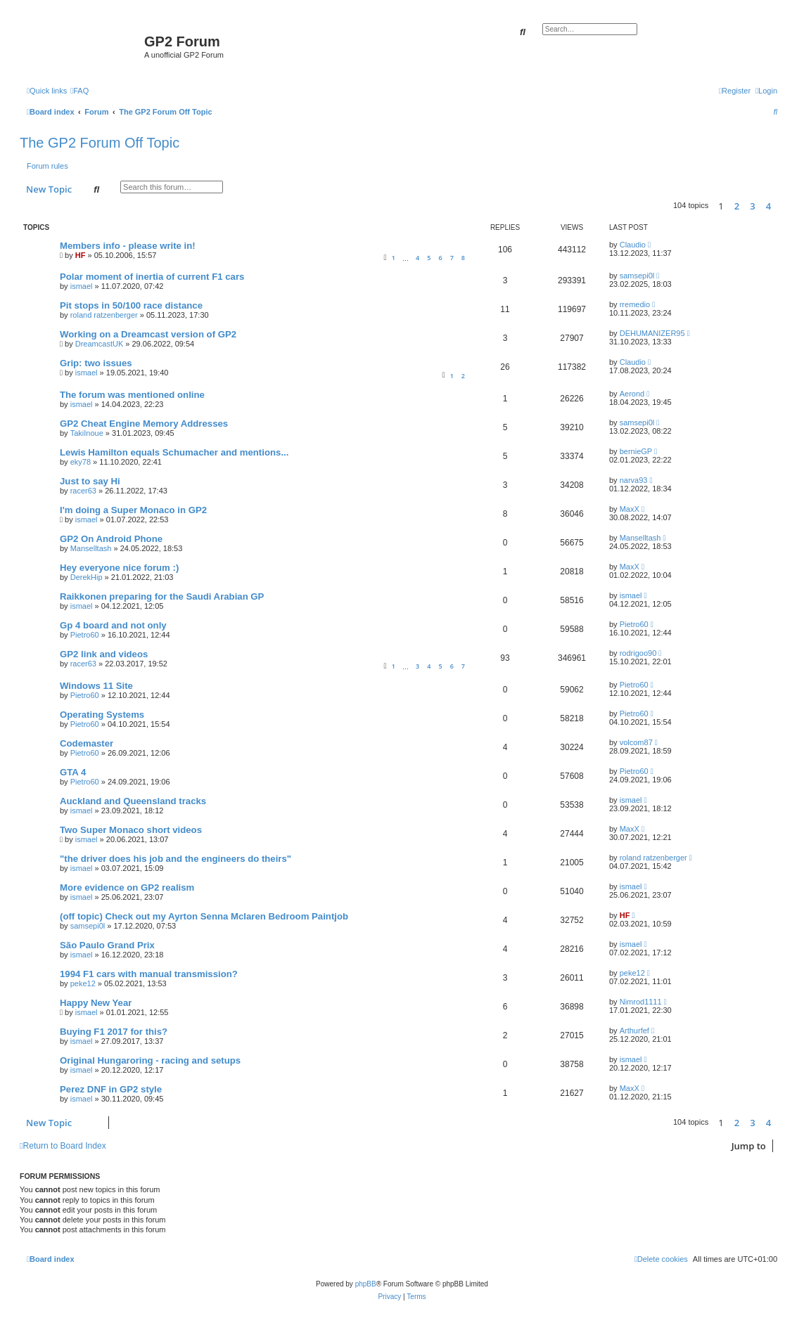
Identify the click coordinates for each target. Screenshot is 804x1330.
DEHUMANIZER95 (652, 333)
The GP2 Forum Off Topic (99, 142)
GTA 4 (73, 772)
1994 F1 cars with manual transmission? (149, 974)
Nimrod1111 (641, 1002)
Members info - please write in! (128, 245)
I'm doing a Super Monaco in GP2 (133, 510)
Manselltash (91, 548)
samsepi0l (637, 275)
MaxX (629, 509)
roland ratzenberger (104, 315)
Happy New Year (96, 1003)
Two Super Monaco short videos (131, 830)
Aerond (632, 393)
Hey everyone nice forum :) (119, 567)
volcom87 (636, 742)
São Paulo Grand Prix (107, 945)
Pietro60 (84, 635)
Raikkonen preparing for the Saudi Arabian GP (162, 596)
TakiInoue (86, 433)
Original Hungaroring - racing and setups (150, 1060)
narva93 (634, 480)
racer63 (83, 490)
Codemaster (86, 743)
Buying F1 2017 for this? (113, 1031)
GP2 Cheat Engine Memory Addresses (144, 423)
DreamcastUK (99, 344)
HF (80, 255)
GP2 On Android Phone (111, 539)
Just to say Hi (90, 481)
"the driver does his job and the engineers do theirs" (175, 858)
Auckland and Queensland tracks (133, 801)
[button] (780, 206)
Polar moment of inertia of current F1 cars (152, 276)
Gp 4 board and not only (113, 625)
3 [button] (752, 206)
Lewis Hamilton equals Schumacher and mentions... (174, 452)
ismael (81, 286)
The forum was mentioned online (132, 394)
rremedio (635, 304)
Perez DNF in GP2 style (111, 1089)
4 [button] (768, 206)
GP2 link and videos (104, 654)
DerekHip (86, 577)
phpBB (365, 1284)
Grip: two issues (96, 363)
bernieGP (636, 451)
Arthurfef (634, 1030)
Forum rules (47, 166)
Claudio (633, 244)
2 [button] (736, 206)
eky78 (80, 462)
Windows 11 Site (96, 685)
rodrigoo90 (638, 653)
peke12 (83, 983)
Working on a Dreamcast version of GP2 (148, 334)
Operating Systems (102, 714)
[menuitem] (79, 90)
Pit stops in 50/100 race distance (131, 305)
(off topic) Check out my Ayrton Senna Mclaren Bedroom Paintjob (204, 916)
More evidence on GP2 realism (127, 887)
